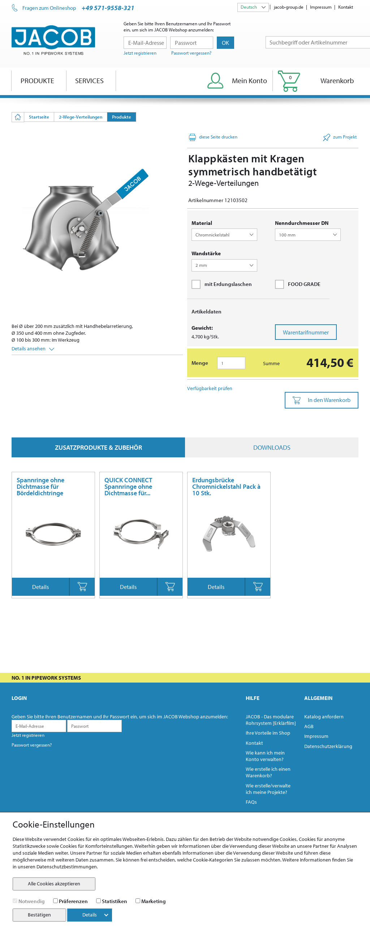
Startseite (39, 117)
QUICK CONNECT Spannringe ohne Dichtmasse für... (128, 486)
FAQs (251, 802)
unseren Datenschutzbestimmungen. (58, 866)
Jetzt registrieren (140, 53)
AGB (309, 726)
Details (40, 586)
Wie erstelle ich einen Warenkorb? (268, 772)
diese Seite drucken (213, 137)
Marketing (153, 901)
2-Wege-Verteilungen (80, 117)
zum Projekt (340, 137)
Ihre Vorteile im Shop (268, 733)
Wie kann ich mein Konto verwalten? (265, 755)
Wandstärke (206, 253)
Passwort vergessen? (191, 53)
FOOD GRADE (297, 284)
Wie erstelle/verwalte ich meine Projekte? (268, 788)
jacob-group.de (289, 7)
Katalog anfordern (324, 716)
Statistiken (114, 901)
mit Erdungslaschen (222, 284)
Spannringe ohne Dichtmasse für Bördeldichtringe (40, 486)
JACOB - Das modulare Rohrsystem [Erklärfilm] (271, 719)
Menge (200, 362)
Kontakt (345, 7)
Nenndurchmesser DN (301, 222)
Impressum (321, 7)
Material (202, 222)
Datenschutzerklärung (328, 746)
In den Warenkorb (321, 400)
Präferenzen (73, 901)
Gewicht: (202, 327)
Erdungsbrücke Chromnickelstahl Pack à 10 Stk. (226, 486)
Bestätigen (39, 914)
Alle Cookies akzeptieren (54, 883)
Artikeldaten (206, 311)
